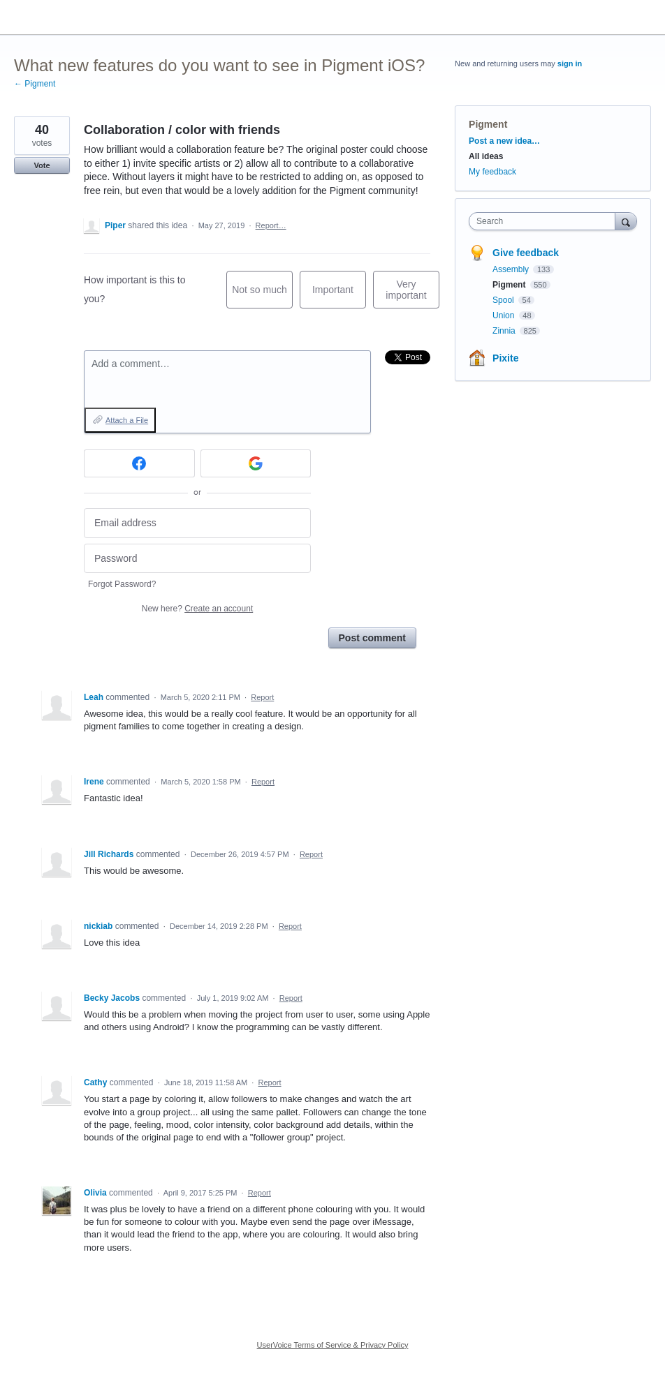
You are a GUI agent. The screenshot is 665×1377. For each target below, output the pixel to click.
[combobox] (545, 221)
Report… (271, 225)
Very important (412, 293)
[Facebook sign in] (139, 463)
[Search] (626, 221)
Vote (42, 165)
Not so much (262, 296)
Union (504, 315)
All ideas (486, 156)
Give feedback (525, 252)
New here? (197, 608)
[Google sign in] (256, 463)
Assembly (511, 269)
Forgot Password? (122, 584)
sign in (569, 63)
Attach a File (126, 420)
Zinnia (505, 331)
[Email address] (197, 523)
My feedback (492, 172)
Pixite (505, 358)
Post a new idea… (504, 141)
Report (262, 697)
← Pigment (34, 84)
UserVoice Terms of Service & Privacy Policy (333, 1345)
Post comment (372, 637)
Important (339, 296)
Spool (504, 300)
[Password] (197, 559)
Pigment (488, 124)
